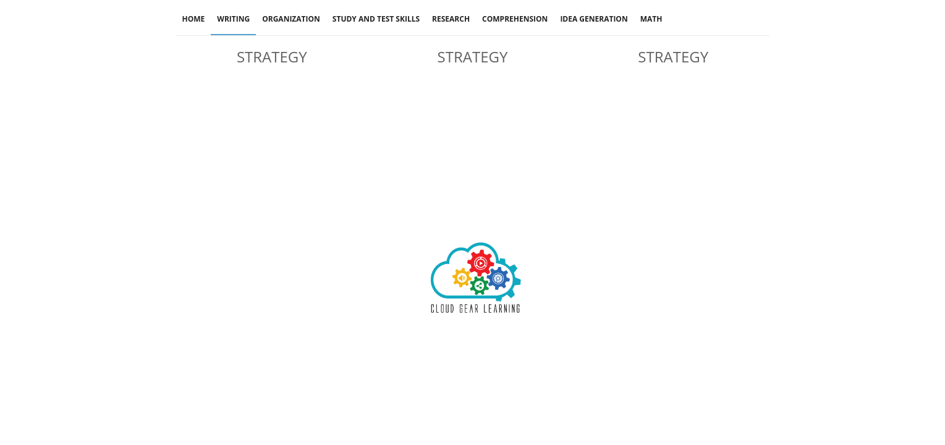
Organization (291, 19)
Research (451, 19)
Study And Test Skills (376, 19)
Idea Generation (593, 19)
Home (193, 19)
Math (651, 19)
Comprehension (515, 19)
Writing (233, 19)
